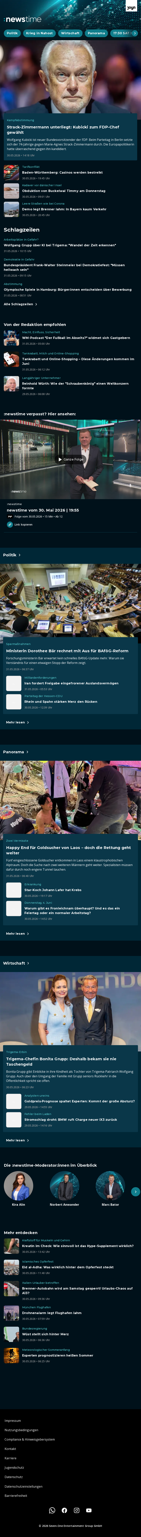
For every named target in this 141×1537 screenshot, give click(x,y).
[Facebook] (64, 1510)
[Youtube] (89, 1510)
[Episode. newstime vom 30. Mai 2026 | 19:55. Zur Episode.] (70, 469)
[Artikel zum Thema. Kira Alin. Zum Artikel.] (24, 1189)
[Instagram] (77, 1510)
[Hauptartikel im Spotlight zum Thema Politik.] (12, 555)
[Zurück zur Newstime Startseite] (22, 19)
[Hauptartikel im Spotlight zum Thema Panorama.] (16, 752)
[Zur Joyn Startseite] (131, 5)
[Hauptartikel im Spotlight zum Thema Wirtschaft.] (16, 963)
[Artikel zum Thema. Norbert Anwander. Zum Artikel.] (70, 1189)
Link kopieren (19, 525)
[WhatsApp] (52, 1510)
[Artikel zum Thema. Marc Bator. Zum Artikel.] (116, 1189)
